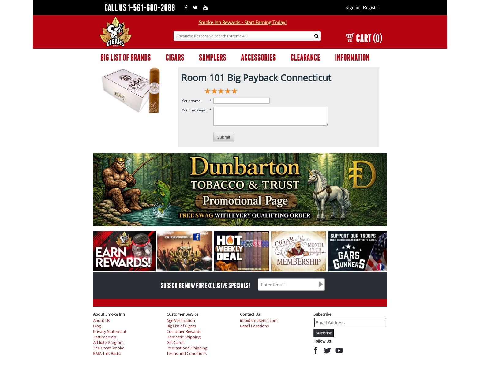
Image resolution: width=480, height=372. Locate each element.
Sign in (352, 7)
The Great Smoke (108, 348)
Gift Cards (175, 342)
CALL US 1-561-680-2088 (139, 7)
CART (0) (364, 38)
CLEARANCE (305, 57)
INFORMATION (352, 57)
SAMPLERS (212, 57)
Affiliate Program (108, 342)
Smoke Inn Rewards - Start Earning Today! (243, 22)
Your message (194, 110)
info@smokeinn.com (259, 320)
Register (371, 7)
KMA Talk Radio (107, 353)
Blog (97, 326)
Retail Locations (254, 326)
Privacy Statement (109, 331)
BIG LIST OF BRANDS (125, 57)
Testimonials (104, 337)
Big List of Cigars (181, 326)
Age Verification (181, 320)
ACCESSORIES (258, 57)
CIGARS (175, 57)
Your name (191, 100)
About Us (101, 320)
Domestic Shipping (184, 337)
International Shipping (187, 348)
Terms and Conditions (187, 353)
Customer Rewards (184, 331)
